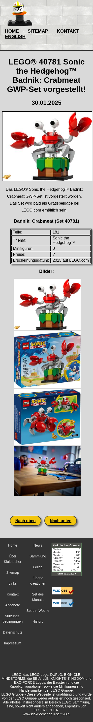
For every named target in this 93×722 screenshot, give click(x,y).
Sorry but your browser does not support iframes (69, 562)
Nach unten (60, 521)
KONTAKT (68, 31)
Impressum (12, 643)
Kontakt (12, 594)
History (37, 621)
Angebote (12, 605)
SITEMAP (38, 31)
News (37, 545)
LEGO (55, 690)
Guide (37, 567)
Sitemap (12, 572)
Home (12, 545)
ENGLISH (15, 36)
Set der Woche (37, 611)
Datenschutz (12, 632)
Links (13, 583)
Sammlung (38, 556)
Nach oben (25, 521)
